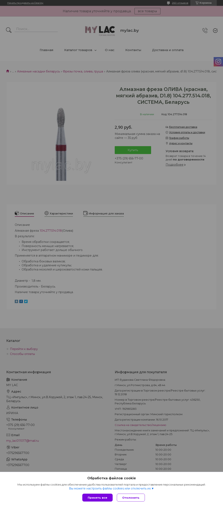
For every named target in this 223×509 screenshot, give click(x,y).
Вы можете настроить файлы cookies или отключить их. (110, 488)
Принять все (97, 497)
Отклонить (130, 497)
